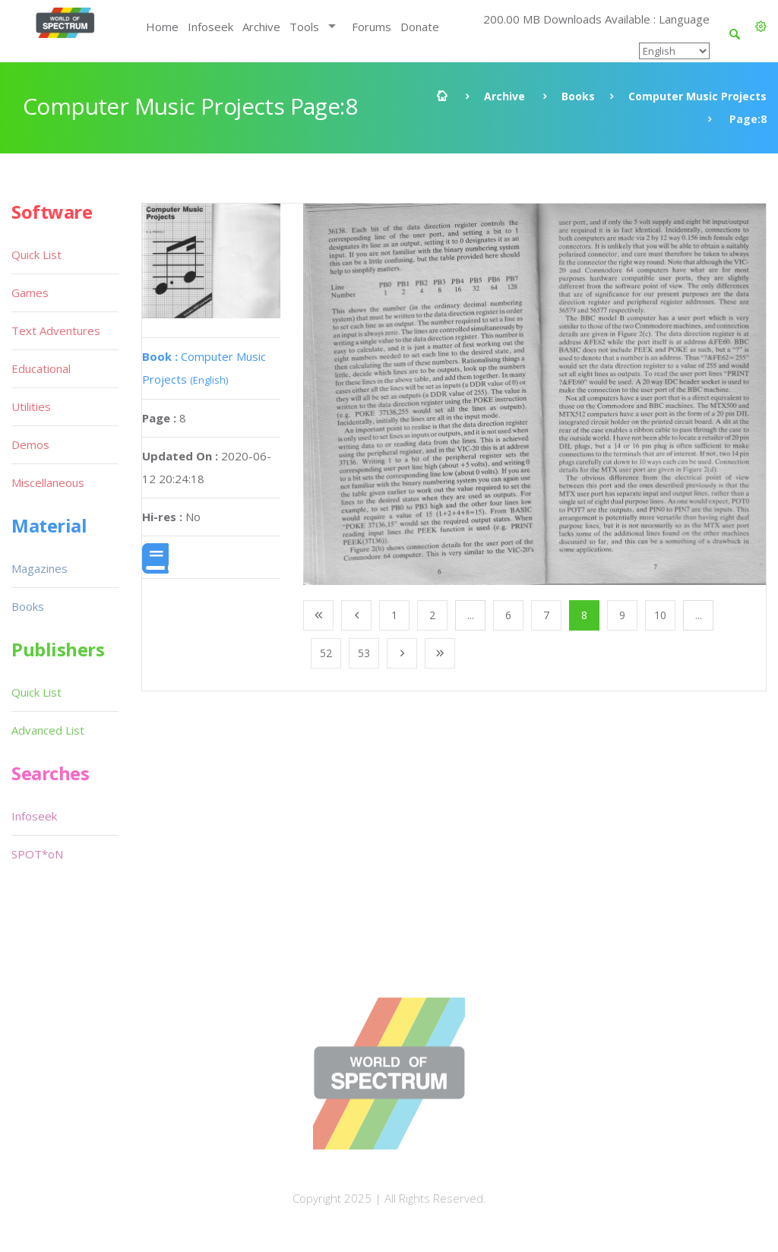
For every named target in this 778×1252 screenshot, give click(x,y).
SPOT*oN (37, 854)
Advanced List (47, 730)
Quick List (36, 254)
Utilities (31, 406)
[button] (761, 26)
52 (326, 653)
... (470, 615)
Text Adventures (55, 330)
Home (162, 26)
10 (660, 615)
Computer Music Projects (697, 96)
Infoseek (210, 26)
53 (364, 653)
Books (578, 96)
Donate (419, 26)
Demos (30, 444)
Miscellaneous (47, 482)
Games (30, 292)
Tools (304, 26)
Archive (261, 26)
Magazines (39, 568)
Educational (41, 368)
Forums (371, 26)
